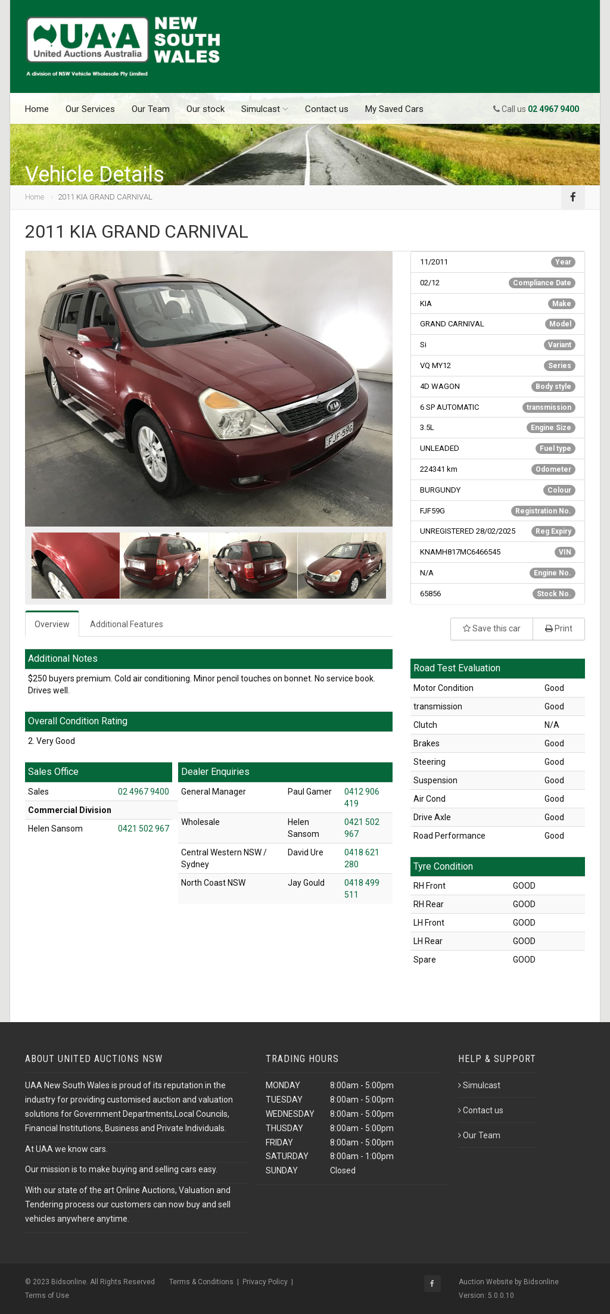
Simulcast (264, 109)
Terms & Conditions (201, 1282)
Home (37, 109)
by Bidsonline (537, 1282)
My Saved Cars (394, 109)
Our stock (205, 109)
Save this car (492, 628)
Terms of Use (47, 1295)
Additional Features (126, 624)
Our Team (151, 109)
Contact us (326, 109)
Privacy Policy (265, 1282)
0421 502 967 (143, 828)
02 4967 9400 (143, 791)
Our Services (90, 109)
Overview (52, 624)
